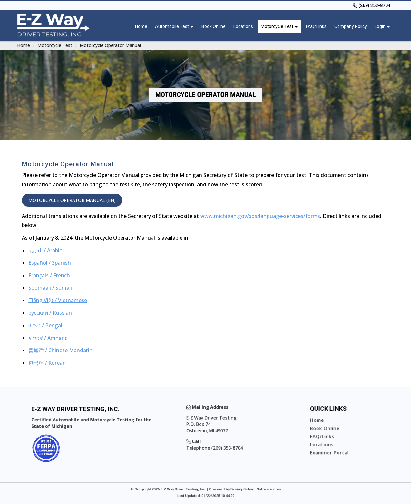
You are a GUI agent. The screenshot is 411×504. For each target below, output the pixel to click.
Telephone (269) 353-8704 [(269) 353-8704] (219, 443)
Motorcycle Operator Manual (110, 45)
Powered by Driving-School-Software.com (236, 488)
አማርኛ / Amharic (47, 337)
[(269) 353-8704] (371, 5)
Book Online (213, 26)
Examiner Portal (333, 447)
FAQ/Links (316, 26)
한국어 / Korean (47, 362)
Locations (243, 26)
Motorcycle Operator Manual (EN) (72, 200)
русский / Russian (50, 312)
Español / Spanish (49, 262)
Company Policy (350, 26)
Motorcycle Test (54, 45)
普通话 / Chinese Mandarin (60, 350)
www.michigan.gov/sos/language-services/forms (260, 216)
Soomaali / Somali (50, 287)
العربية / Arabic (45, 250)
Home (141, 26)
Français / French (49, 275)
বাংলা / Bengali (46, 325)
